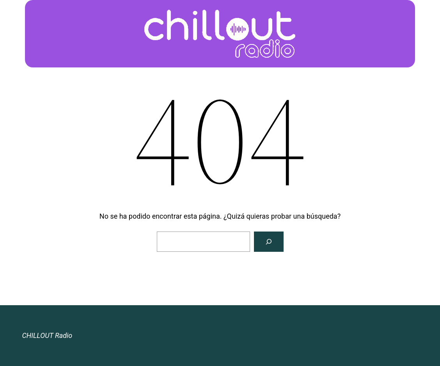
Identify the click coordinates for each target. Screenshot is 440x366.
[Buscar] (269, 242)
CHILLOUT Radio (47, 335)
